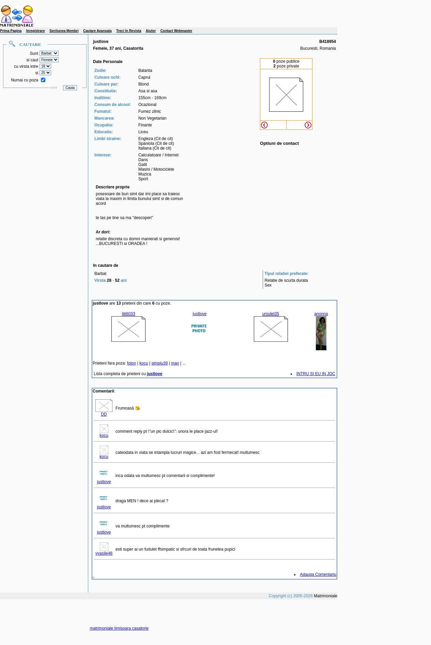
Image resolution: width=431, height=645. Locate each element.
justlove (103, 480)
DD (103, 412)
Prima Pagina (10, 31)
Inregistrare (35, 31)
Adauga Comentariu (318, 574)
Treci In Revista (128, 31)
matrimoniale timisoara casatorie (119, 628)
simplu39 (159, 363)
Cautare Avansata (97, 31)
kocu (143, 363)
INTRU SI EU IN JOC (315, 373)
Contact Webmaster (176, 31)
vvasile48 (103, 551)
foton (131, 363)
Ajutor (151, 31)
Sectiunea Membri (64, 31)
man (175, 363)
